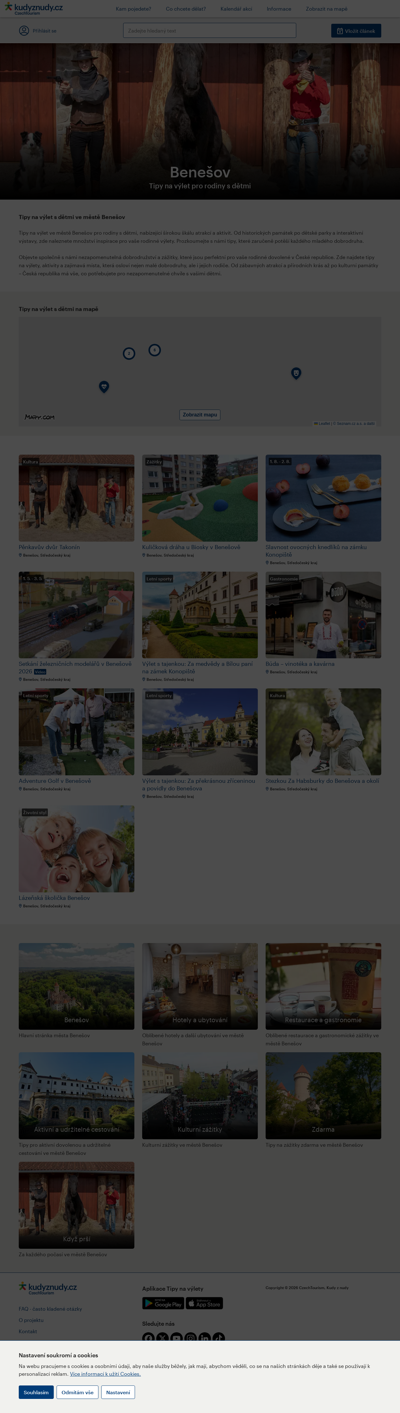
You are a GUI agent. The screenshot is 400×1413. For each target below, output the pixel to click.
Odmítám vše (77, 1392)
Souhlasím (36, 1392)
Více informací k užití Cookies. (105, 1374)
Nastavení (118, 1392)
